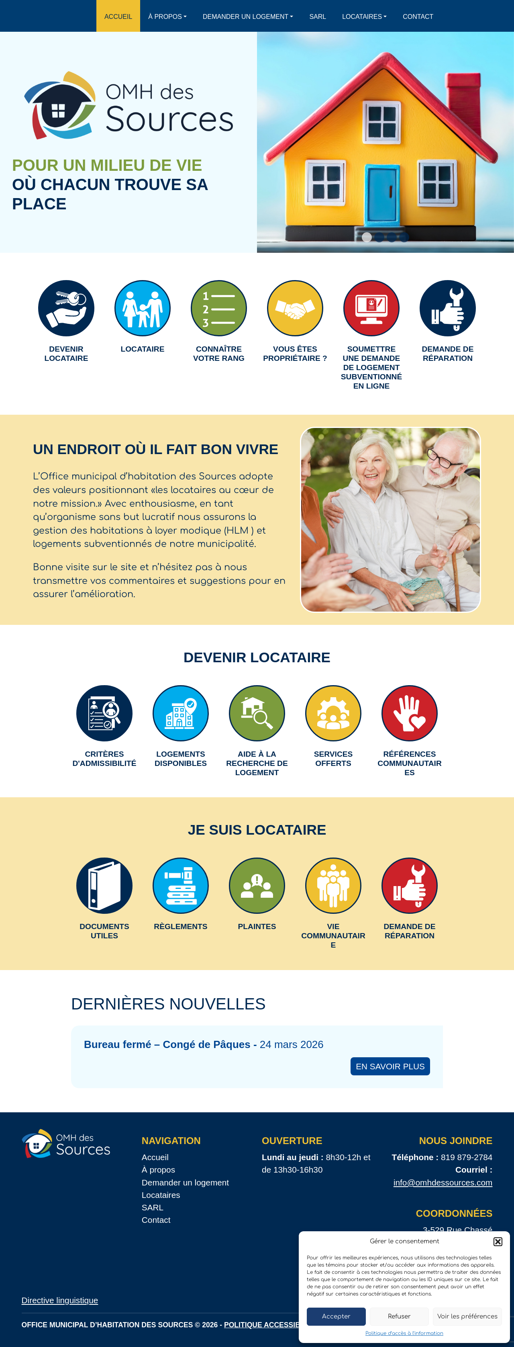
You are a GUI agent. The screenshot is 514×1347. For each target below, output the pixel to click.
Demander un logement (245, 16)
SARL (317, 16)
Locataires (362, 16)
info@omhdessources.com (443, 1182)
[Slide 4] (404, 237)
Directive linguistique (60, 1300)
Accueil (118, 16)
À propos (165, 16)
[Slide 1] (367, 237)
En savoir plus (390, 1066)
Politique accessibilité (271, 1325)
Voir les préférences (467, 1316)
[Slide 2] (379, 237)
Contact (418, 16)
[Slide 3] (392, 237)
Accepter (336, 1316)
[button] (498, 1242)
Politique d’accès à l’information (404, 1333)
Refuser (399, 1316)
